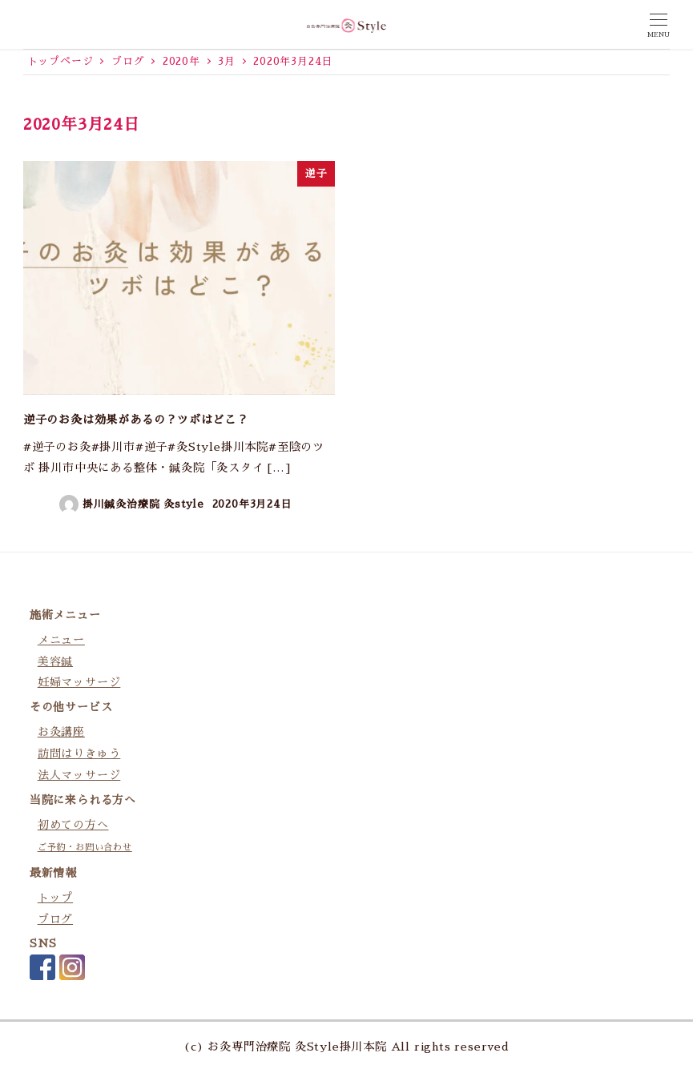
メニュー (61, 639)
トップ (55, 897)
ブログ (55, 919)
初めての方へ (73, 824)
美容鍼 (55, 661)
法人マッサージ (79, 775)
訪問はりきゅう (79, 753)
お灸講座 (61, 731)
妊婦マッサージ (79, 682)
